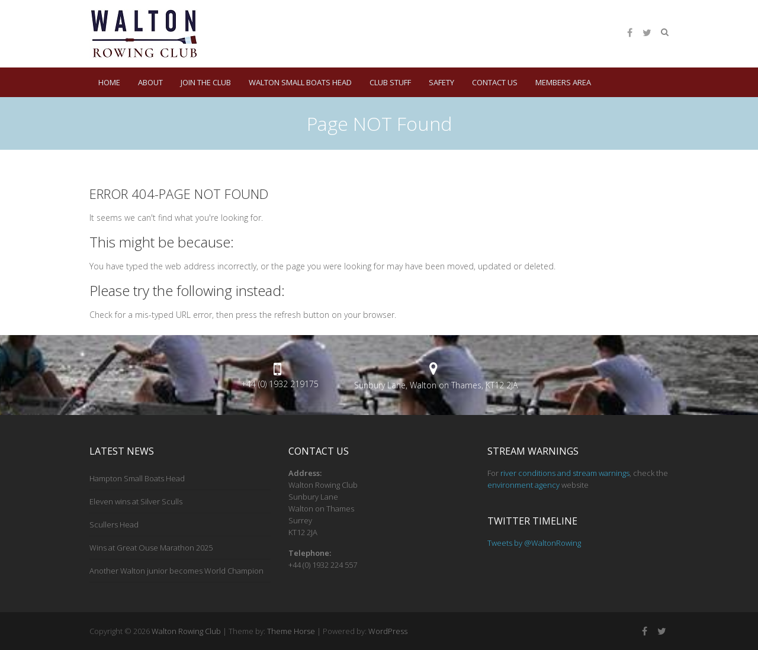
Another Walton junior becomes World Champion (176, 570)
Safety (441, 82)
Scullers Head (114, 524)
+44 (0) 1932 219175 (280, 384)
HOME (109, 82)
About (150, 82)
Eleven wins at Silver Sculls (135, 501)
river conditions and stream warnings (564, 473)
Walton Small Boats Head (300, 82)
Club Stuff (390, 82)
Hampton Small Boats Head (137, 478)
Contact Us (495, 82)
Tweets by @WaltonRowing (534, 543)
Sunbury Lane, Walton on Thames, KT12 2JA (436, 385)
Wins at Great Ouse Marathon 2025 (151, 547)
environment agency (523, 485)
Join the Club (206, 82)
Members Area (563, 82)
